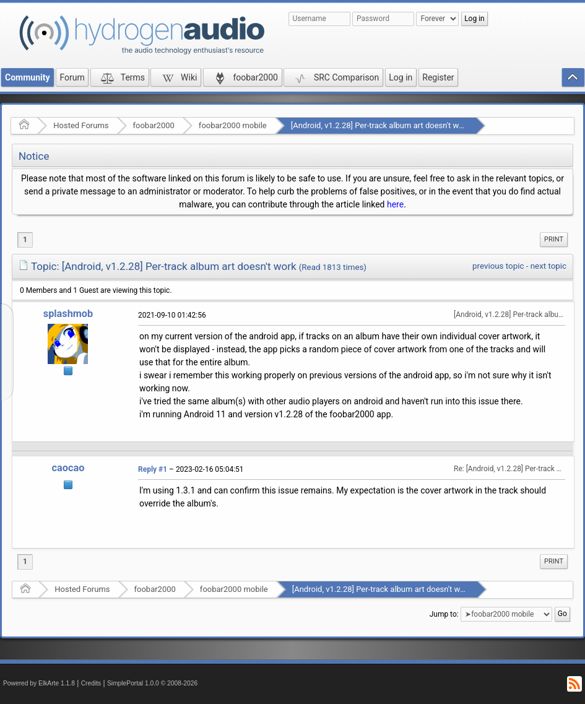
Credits (91, 683)
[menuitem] (554, 239)
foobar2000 (154, 125)
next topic (548, 266)
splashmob (68, 313)
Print (553, 239)
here (395, 204)
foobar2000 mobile (233, 125)
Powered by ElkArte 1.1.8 (39, 683)
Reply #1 (152, 469)
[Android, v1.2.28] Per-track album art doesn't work (380, 125)
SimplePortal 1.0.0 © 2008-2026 (152, 683)
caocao (68, 468)
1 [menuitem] (25, 239)
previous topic (498, 266)
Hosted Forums (80, 125)
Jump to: (444, 614)
